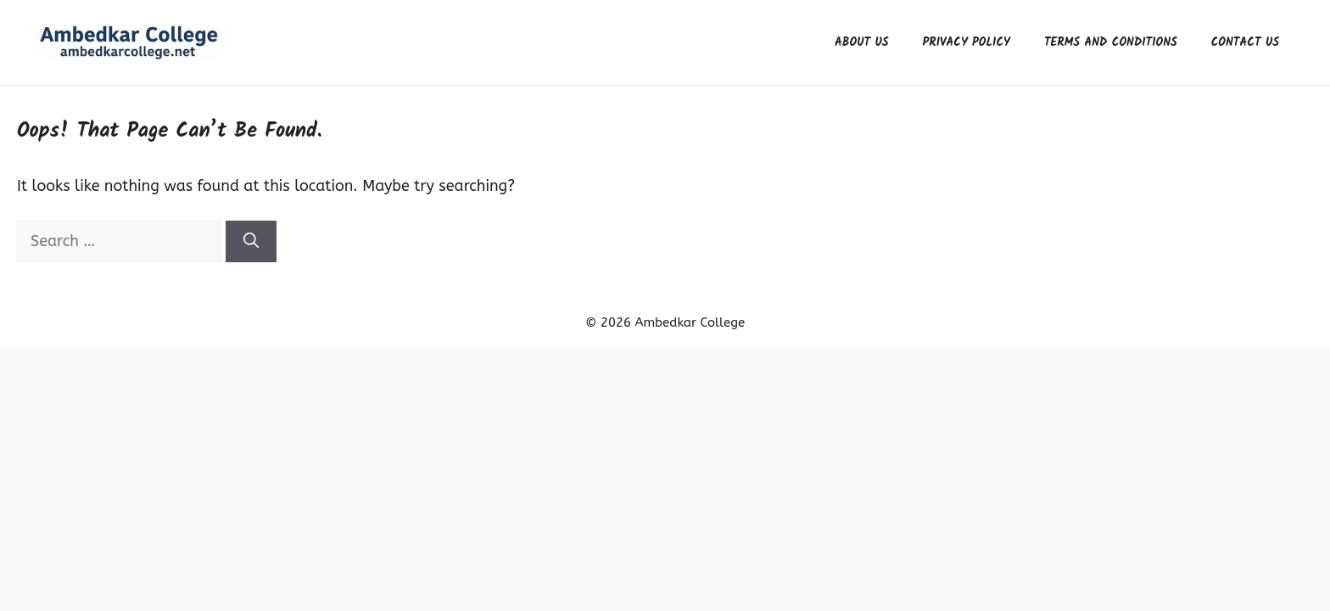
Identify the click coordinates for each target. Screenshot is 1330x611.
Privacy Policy (966, 42)
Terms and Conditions (1110, 42)
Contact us (1245, 42)
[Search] (251, 241)
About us (862, 42)
